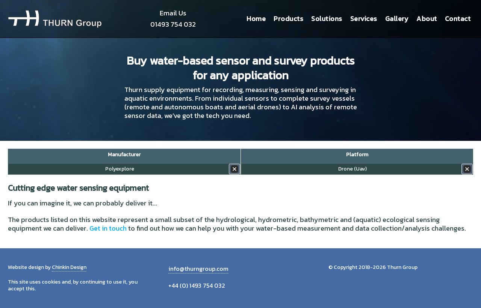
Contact (458, 19)
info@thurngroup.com (198, 268)
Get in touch (108, 228)
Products (288, 19)
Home (256, 19)
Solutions (326, 19)
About (426, 19)
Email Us (173, 13)
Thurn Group (55, 19)
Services (363, 19)
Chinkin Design (69, 267)
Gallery (397, 19)
